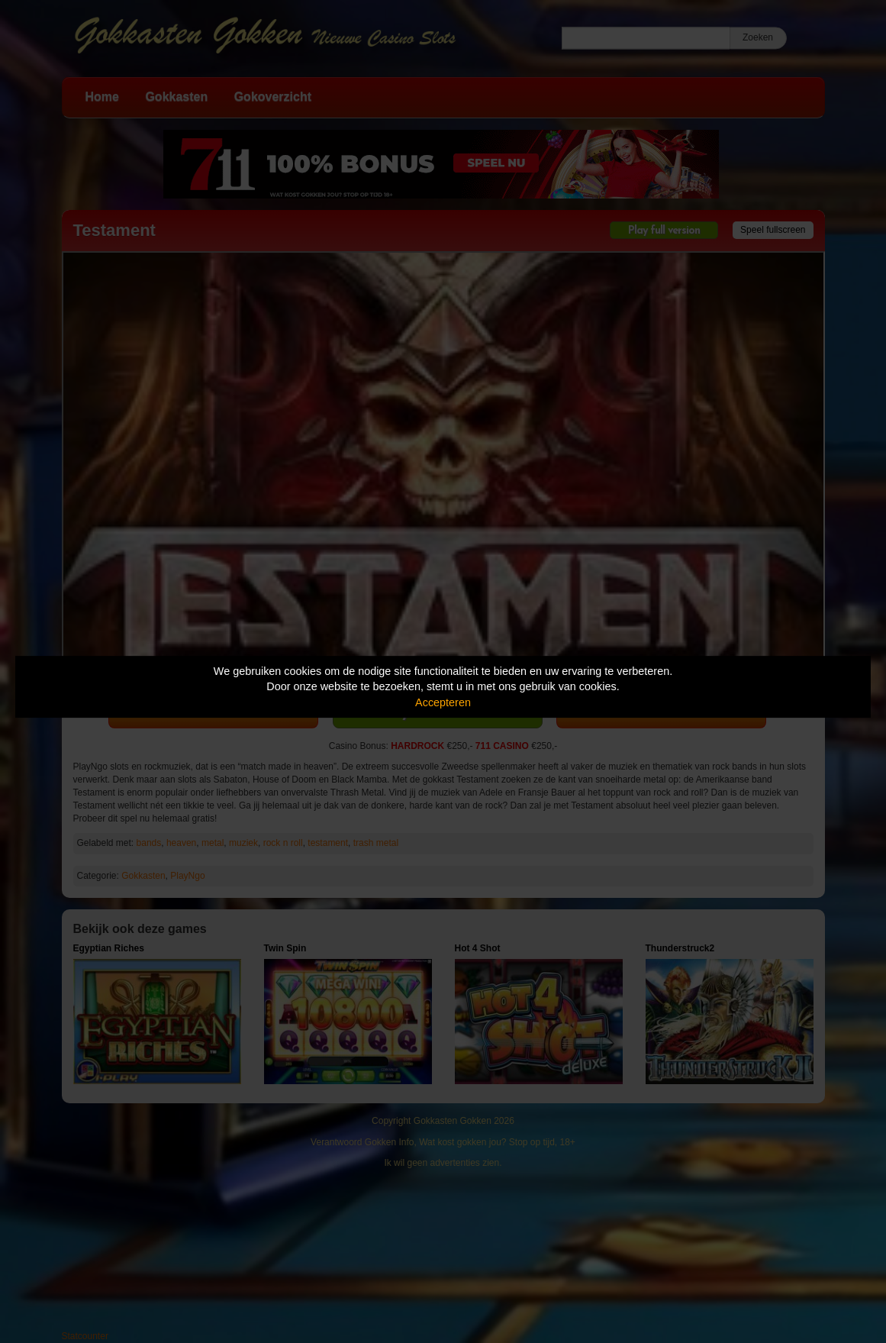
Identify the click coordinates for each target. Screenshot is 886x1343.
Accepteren (443, 702)
